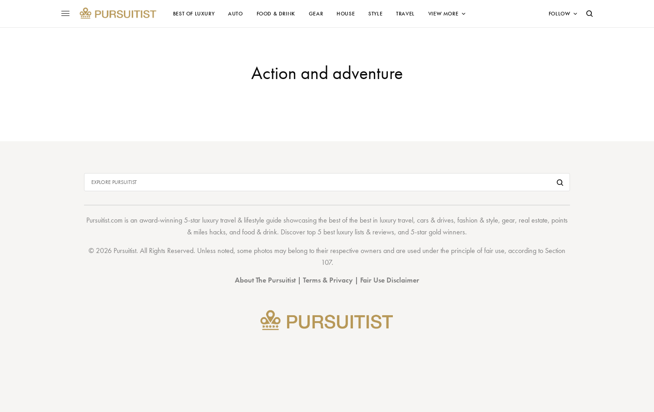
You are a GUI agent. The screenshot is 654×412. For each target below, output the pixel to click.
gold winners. (448, 232)
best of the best (350, 220)
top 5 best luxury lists (335, 232)
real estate (533, 220)
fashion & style (477, 220)
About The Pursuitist (265, 280)
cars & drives (435, 220)
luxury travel (396, 220)
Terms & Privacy (328, 280)
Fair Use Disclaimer (389, 280)
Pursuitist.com (104, 220)
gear (508, 220)
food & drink (259, 232)
